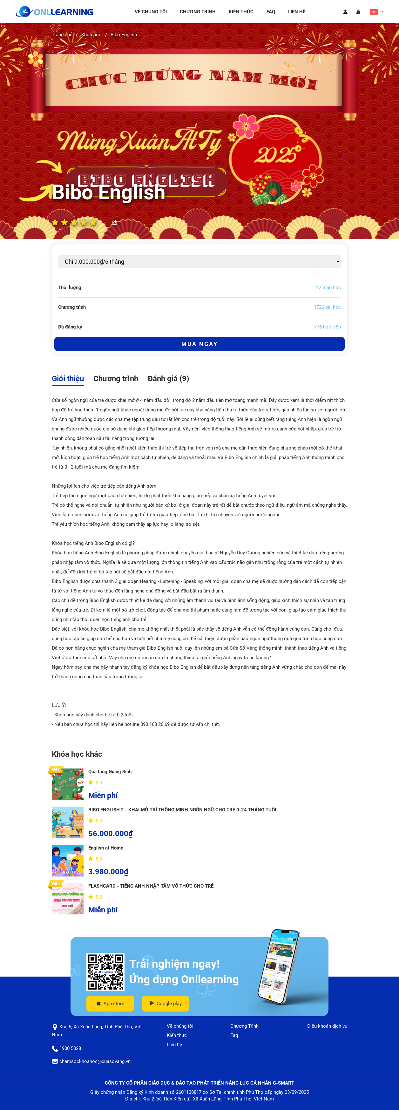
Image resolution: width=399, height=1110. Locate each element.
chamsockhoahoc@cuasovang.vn (91, 1061)
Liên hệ (296, 12)
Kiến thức (241, 12)
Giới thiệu (68, 378)
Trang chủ (62, 34)
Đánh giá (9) (168, 378)
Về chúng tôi (151, 12)
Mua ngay (199, 344)
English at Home (105, 848)
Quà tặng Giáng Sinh (110, 772)
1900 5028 (66, 1048)
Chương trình (115, 378)
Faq (271, 12)
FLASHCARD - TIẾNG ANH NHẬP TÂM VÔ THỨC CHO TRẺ (150, 886)
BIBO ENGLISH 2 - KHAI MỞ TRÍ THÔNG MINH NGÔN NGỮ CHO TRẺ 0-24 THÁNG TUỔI (182, 810)
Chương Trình (198, 12)
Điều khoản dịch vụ (327, 1026)
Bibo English (124, 34)
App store (110, 1003)
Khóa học (91, 34)
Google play (165, 1003)
